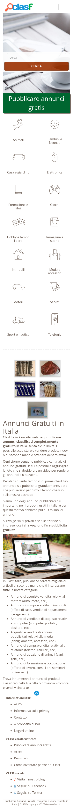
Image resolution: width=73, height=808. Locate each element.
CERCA (36, 66)
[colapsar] (62, 7)
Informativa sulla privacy (31, 711)
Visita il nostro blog (29, 779)
